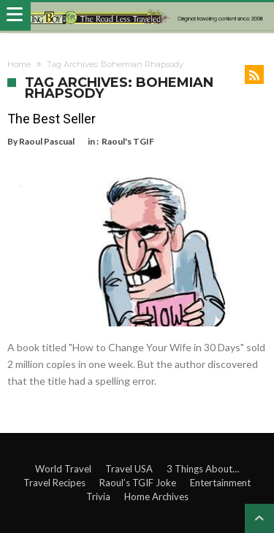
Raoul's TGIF (128, 141)
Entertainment (220, 482)
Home (19, 64)
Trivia (98, 496)
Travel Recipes (54, 482)
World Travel (63, 469)
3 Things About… (203, 469)
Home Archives (156, 496)
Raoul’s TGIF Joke (137, 482)
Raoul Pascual (47, 141)
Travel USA (129, 469)
